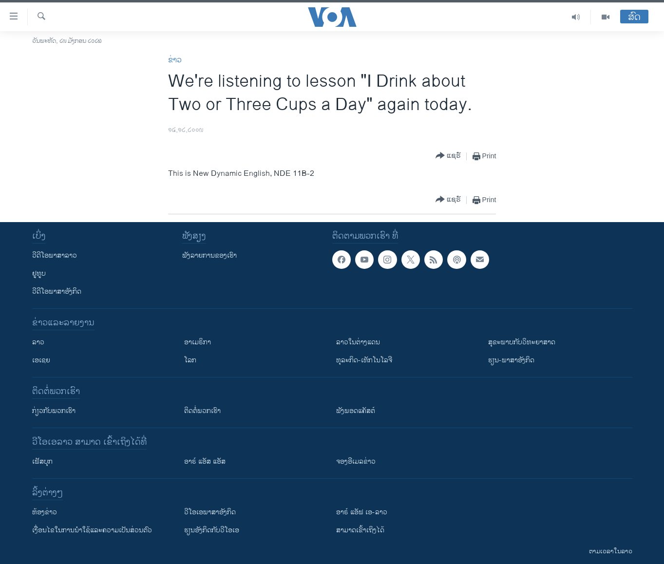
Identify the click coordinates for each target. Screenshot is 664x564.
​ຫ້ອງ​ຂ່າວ (44, 512)
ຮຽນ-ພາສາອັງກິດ (511, 360)
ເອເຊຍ (41, 360)
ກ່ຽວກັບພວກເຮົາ (54, 411)
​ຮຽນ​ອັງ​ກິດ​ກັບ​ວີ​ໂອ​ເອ (211, 530)
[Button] (448, 156)
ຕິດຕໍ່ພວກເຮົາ (202, 411)
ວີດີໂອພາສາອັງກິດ (56, 291)
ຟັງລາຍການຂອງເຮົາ (209, 255)
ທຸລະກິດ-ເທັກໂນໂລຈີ (364, 360)
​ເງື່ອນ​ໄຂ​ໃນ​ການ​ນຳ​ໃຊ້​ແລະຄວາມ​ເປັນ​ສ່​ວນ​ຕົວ (92, 530)
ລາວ (38, 342)
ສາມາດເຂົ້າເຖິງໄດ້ (360, 530)
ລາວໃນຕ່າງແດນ (358, 342)
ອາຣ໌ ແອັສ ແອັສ (205, 461)
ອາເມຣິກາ (197, 342)
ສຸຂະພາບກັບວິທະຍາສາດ (521, 342)
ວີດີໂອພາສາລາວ (54, 255)
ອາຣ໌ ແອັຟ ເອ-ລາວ (361, 512)
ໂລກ (190, 360)
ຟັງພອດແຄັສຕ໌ (355, 411)
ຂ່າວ (175, 60)
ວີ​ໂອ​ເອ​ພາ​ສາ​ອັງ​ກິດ (210, 512)
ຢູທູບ (39, 273)
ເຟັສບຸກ (42, 461)
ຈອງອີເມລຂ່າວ (356, 461)
